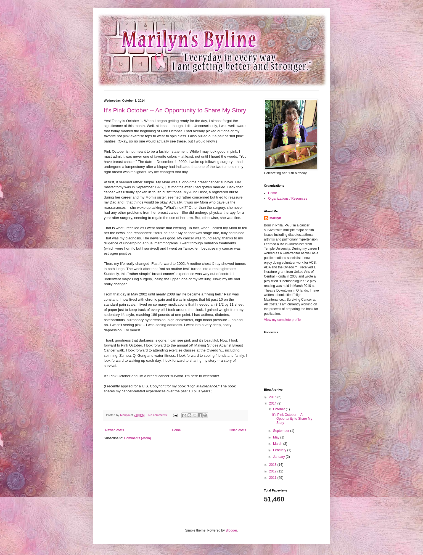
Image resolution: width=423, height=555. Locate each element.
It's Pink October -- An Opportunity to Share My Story (175, 110)
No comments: (158, 415)
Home (176, 430)
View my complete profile (282, 320)
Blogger (231, 530)
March (278, 444)
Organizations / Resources (287, 198)
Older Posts (237, 430)
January (279, 457)
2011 (273, 478)
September (281, 431)
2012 (273, 471)
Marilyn (275, 218)
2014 (273, 403)
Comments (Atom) (137, 438)
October (279, 409)
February (280, 450)
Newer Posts (114, 430)
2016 (273, 397)
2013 (273, 465)
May (276, 437)
